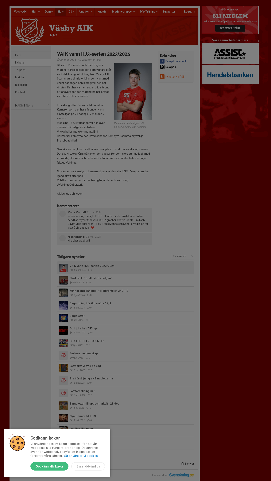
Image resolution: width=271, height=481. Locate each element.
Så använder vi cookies (81, 456)
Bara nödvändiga (88, 466)
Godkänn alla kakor (49, 466)
